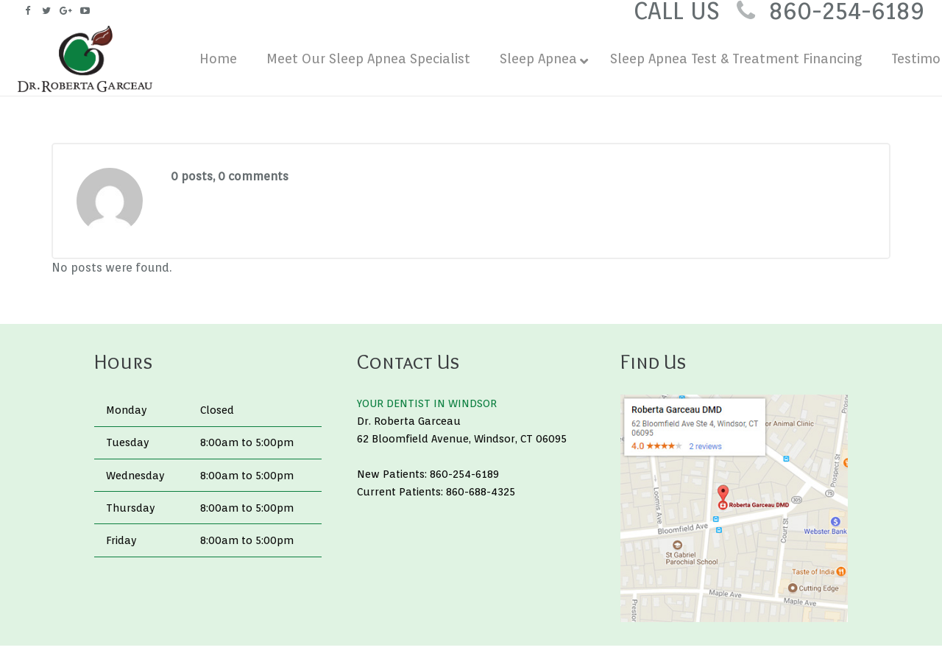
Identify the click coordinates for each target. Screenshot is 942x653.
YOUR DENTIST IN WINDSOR (427, 403)
